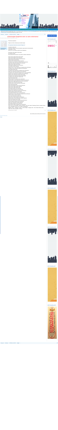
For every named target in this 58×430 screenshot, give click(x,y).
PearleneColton (3, 48)
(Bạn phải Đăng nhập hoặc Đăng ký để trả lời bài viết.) (37, 113)
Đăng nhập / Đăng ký (52, 35)
